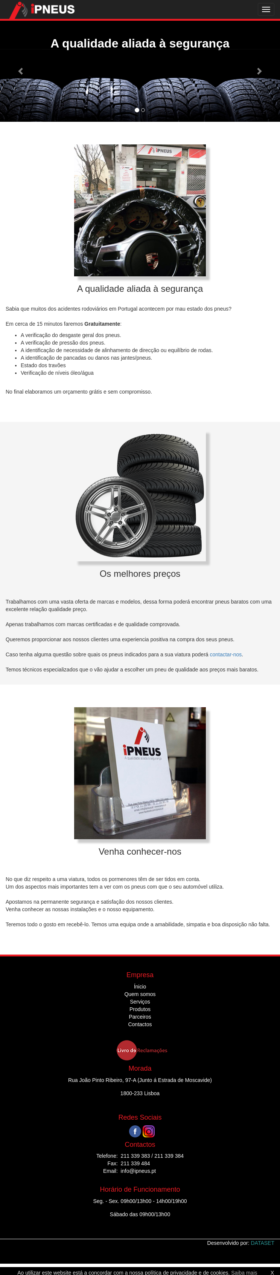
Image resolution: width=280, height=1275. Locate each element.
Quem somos (139, 994)
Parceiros (140, 1017)
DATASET (263, 1243)
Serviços (140, 1002)
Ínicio (140, 987)
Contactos (140, 1024)
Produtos (140, 1009)
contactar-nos (226, 654)
